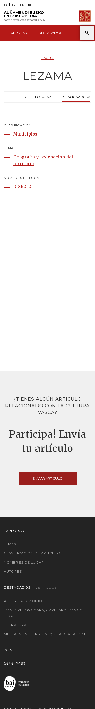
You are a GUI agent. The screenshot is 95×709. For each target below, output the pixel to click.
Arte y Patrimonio (23, 601)
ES (6, 4)
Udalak (47, 58)
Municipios (25, 134)
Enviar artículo (48, 478)
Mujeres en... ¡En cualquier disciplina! (44, 634)
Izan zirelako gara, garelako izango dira (43, 613)
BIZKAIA (22, 186)
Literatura (15, 625)
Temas (10, 544)
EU (13, 4)
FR (22, 4)
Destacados (50, 33)
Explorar (18, 33)
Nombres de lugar (24, 562)
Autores (13, 571)
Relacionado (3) (76, 96)
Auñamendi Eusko (25, 16)
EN (30, 4)
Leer (22, 96)
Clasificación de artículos (33, 553)
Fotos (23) (43, 96)
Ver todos (46, 587)
